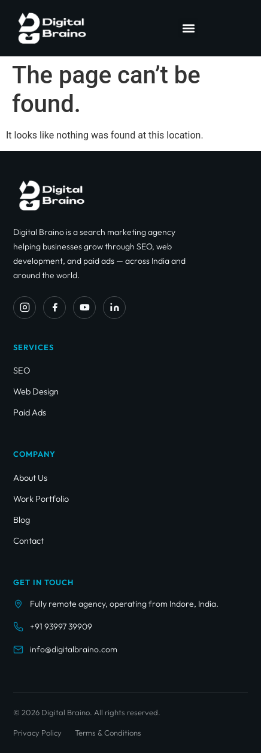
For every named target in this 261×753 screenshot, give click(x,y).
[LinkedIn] (114, 307)
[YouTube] (84, 307)
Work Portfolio (41, 498)
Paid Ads (29, 412)
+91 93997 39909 (61, 626)
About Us (30, 477)
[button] (188, 28)
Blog (21, 519)
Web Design (36, 391)
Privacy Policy (37, 732)
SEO (22, 370)
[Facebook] (54, 307)
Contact (28, 540)
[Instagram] (24, 307)
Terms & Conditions (108, 732)
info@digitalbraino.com (73, 649)
